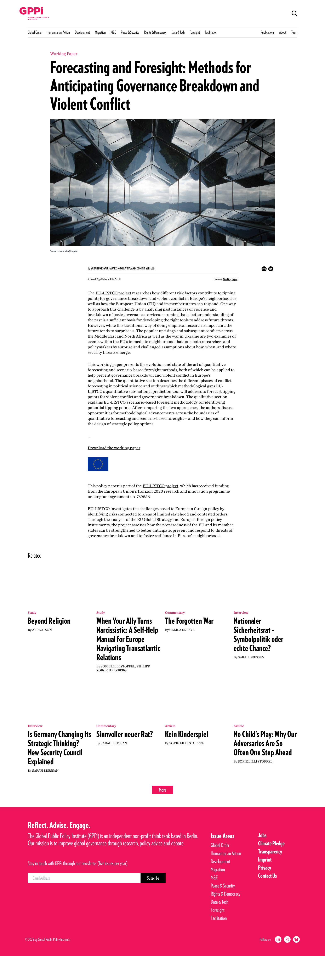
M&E (113, 32)
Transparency (270, 851)
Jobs (262, 835)
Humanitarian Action (58, 32)
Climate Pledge (271, 843)
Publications (267, 32)
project (113, 292)
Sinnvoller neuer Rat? (124, 734)
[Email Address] (84, 878)
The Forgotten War (189, 621)
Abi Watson (42, 630)
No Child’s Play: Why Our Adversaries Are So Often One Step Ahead (265, 743)
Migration (100, 32)
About (282, 32)
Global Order (35, 32)
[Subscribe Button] (153, 878)
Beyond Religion (49, 621)
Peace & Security (130, 32)
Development (82, 32)
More (162, 790)
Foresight (195, 32)
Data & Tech (178, 32)
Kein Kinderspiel (186, 734)
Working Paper (230, 279)
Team (294, 32)
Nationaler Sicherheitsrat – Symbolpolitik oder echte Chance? (259, 634)
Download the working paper (114, 447)
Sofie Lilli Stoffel (118, 666)
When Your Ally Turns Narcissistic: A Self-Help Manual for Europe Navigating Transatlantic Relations (128, 639)
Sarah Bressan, (100, 268)
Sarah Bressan (251, 657)
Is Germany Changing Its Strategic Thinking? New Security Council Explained (59, 747)
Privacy (264, 867)
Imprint (265, 859)
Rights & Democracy (155, 32)
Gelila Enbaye (181, 630)
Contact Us (267, 875)
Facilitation (211, 32)
